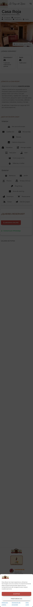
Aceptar (16, 594)
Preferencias (16, 598)
